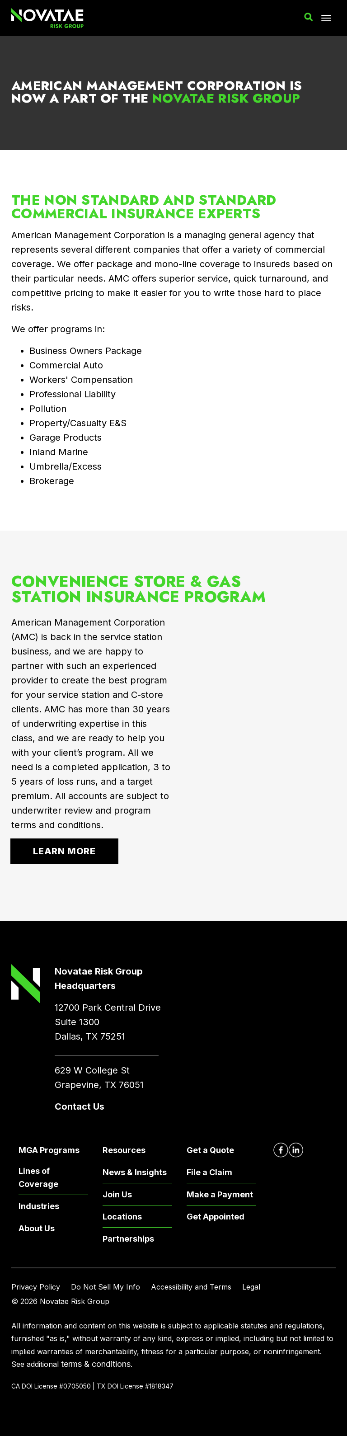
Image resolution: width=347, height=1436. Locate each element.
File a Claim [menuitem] (209, 1172)
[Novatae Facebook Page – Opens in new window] (280, 1150)
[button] (308, 17)
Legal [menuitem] (251, 1286)
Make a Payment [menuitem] (220, 1194)
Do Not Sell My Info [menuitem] (105, 1286)
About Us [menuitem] (37, 1228)
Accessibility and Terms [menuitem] (191, 1286)
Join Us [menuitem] (117, 1194)
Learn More (64, 851)
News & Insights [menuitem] (135, 1172)
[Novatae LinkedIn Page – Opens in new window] (295, 1150)
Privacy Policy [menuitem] (35, 1286)
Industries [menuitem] (39, 1206)
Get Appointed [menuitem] (215, 1216)
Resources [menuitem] (124, 1150)
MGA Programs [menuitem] (49, 1150)
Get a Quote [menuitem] (210, 1150)
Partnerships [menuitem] (128, 1238)
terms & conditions (96, 1364)
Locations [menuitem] (122, 1216)
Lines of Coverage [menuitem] (38, 1177)
